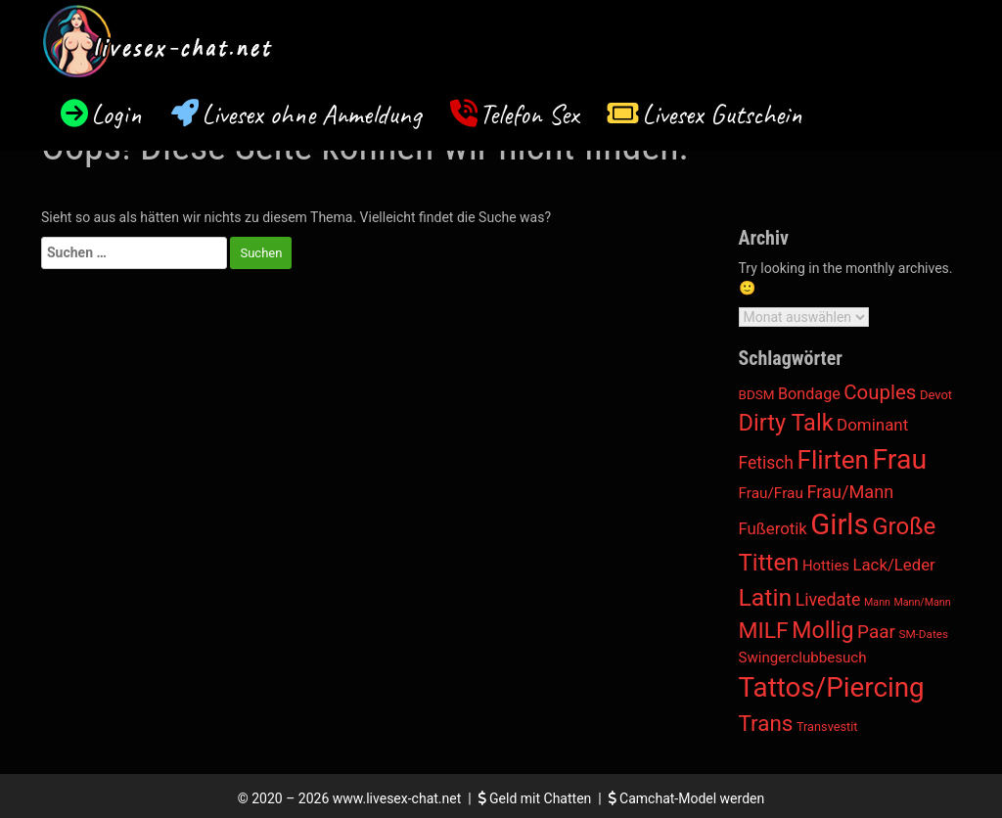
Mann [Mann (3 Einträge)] (877, 602)
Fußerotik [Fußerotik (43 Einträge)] (773, 528)
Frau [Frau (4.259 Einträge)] (900, 459)
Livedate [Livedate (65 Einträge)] (828, 599)
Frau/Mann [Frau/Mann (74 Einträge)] (849, 491)
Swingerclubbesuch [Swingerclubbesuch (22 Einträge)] (803, 657)
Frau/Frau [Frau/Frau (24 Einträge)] (771, 493)
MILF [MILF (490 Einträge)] (764, 630)
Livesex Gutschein (722, 114)
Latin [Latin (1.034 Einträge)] (766, 597)
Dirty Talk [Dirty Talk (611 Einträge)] (786, 422)
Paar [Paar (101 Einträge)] (876, 631)
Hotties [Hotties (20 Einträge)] (825, 565)
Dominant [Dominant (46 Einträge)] (872, 424)
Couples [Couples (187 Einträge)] (879, 392)
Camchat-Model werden (687, 798)
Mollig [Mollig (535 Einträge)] (822, 630)
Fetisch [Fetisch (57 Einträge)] (766, 463)
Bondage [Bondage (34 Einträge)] (809, 394)
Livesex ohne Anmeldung (311, 114)
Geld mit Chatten (536, 798)
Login (116, 114)
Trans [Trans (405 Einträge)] (766, 723)
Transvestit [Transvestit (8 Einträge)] (827, 726)
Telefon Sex (528, 114)
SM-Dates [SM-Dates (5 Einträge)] (923, 634)
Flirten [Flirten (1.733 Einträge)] (833, 460)
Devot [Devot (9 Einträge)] (936, 394)
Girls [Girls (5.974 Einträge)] (839, 524)
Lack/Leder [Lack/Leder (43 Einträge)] (893, 564)
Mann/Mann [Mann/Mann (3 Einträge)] (921, 602)
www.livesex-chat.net (397, 798)
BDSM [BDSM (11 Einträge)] (757, 394)
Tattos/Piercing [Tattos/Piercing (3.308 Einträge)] (832, 687)
